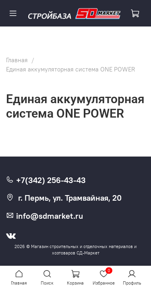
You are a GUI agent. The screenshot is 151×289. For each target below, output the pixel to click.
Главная (17, 60)
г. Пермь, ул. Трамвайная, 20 (64, 198)
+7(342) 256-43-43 (46, 180)
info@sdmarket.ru (44, 216)
